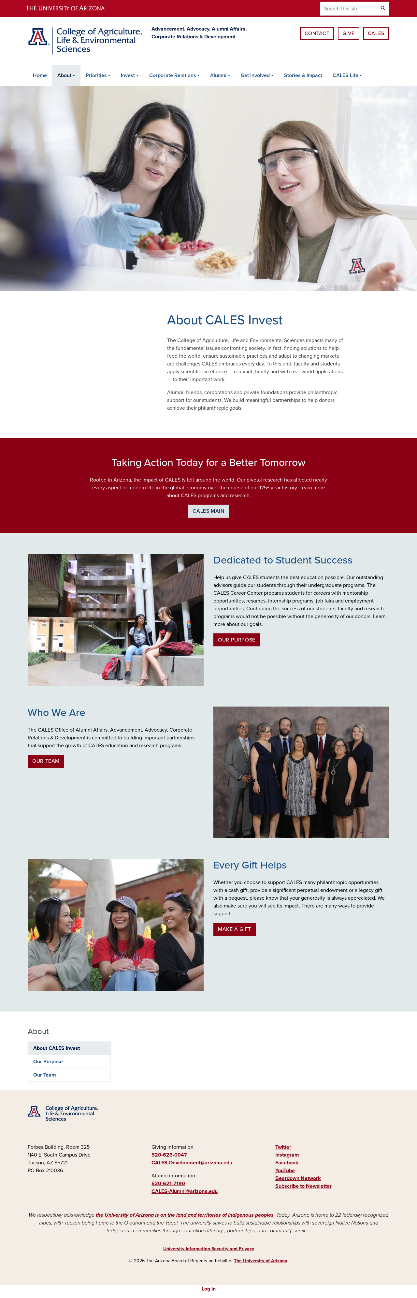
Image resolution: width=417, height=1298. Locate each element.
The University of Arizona (260, 1261)
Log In (209, 1289)
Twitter (283, 1147)
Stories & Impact (303, 75)
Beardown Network (298, 1178)
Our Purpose (236, 640)
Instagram (287, 1155)
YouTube (285, 1170)
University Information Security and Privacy (208, 1249)
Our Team (46, 761)
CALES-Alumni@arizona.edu (184, 1191)
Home (40, 75)
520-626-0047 (169, 1155)
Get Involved (255, 75)
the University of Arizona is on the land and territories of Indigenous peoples (185, 1215)
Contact (317, 33)
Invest (128, 75)
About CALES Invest (56, 1048)
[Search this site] (348, 9)
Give (348, 33)
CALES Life (345, 75)
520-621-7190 (168, 1183)
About (64, 75)
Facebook (286, 1162)
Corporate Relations (172, 75)
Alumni (218, 75)
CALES (376, 33)
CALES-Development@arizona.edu (191, 1162)
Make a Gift (234, 929)
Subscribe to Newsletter (303, 1186)
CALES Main (208, 511)
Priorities (96, 75)
